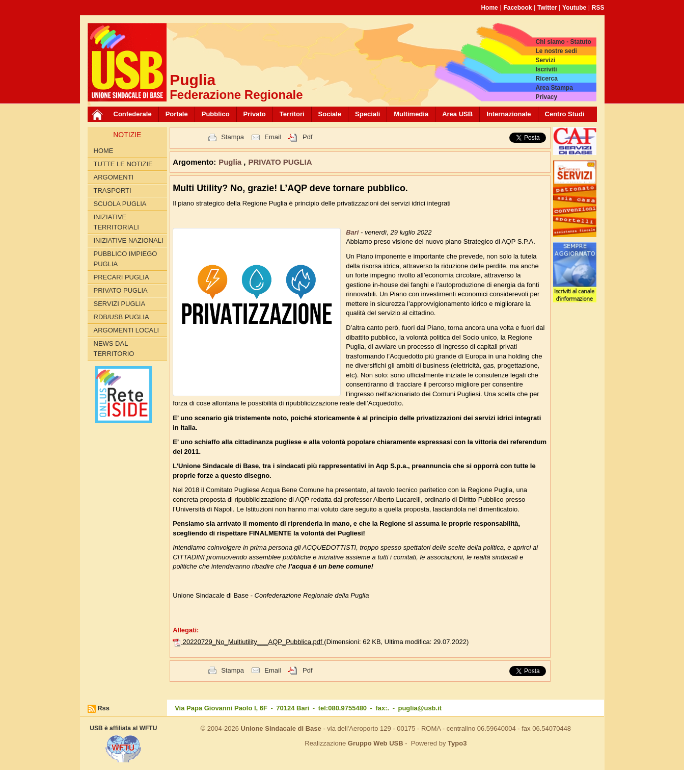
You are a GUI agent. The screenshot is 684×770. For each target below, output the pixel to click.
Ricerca (546, 78)
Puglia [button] (230, 162)
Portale (177, 114)
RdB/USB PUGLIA (121, 317)
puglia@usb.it (420, 708)
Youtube (574, 7)
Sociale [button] (330, 114)
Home (489, 7)
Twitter (547, 7)
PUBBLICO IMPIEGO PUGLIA (125, 259)
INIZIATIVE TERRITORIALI (116, 222)
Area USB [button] (457, 114)
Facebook (517, 7)
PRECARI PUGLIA (121, 277)
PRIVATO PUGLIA (121, 290)
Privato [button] (254, 114)
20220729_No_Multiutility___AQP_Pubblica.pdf (253, 642)
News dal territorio (114, 348)
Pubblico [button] (216, 114)
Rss (103, 708)
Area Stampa (553, 87)
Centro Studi (565, 114)
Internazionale (508, 114)
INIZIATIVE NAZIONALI (128, 240)
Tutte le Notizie (123, 164)
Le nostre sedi (556, 51)
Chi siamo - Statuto (563, 41)
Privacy (546, 96)
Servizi (545, 60)
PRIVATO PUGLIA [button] (280, 162)
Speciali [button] (367, 114)
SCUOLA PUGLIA (120, 204)
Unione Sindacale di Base (281, 728)
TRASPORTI (112, 190)
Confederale (133, 114)
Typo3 (457, 743)
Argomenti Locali (126, 330)
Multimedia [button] (411, 114)
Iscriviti (546, 69)
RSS (598, 7)
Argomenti (114, 177)
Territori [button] (292, 114)
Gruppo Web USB (375, 743)
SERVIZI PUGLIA (120, 303)
